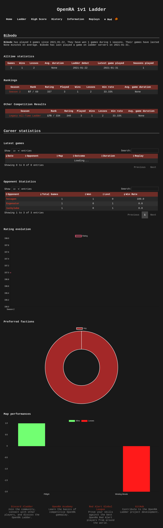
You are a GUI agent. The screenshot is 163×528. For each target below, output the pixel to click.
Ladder (21, 19)
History (56, 19)
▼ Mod (108, 19)
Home (9, 19)
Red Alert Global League (100, 508)
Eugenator (12, 203)
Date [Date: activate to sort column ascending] (10, 156)
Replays (94, 19)
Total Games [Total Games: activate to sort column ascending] (50, 194)
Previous (140, 167)
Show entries (18, 151)
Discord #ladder (22, 506)
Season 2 (15, 91)
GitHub (139, 506)
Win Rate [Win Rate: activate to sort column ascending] (131, 194)
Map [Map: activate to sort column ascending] (61, 156)
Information (75, 19)
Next (153, 167)
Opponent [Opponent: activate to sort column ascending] (33, 156)
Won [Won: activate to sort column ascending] (89, 194)
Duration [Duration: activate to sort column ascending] (109, 156)
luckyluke (12, 208)
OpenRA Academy (62, 506)
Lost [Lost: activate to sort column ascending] (107, 194)
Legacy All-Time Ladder (25, 115)
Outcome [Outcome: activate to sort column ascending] (80, 156)
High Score (39, 19)
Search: (140, 150)
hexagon (11, 199)
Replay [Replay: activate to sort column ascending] (139, 156)
